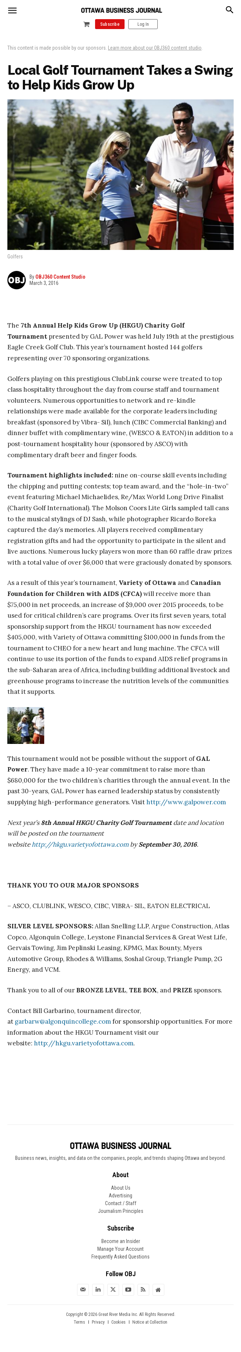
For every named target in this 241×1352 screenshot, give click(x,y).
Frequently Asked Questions (120, 1257)
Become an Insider (120, 1241)
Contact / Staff (120, 1203)
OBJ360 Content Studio (60, 277)
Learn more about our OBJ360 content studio (155, 48)
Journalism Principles (120, 1211)
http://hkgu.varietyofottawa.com (80, 844)
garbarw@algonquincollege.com (63, 1021)
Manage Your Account (120, 1249)
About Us (120, 1188)
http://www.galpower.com (186, 802)
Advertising (120, 1196)
